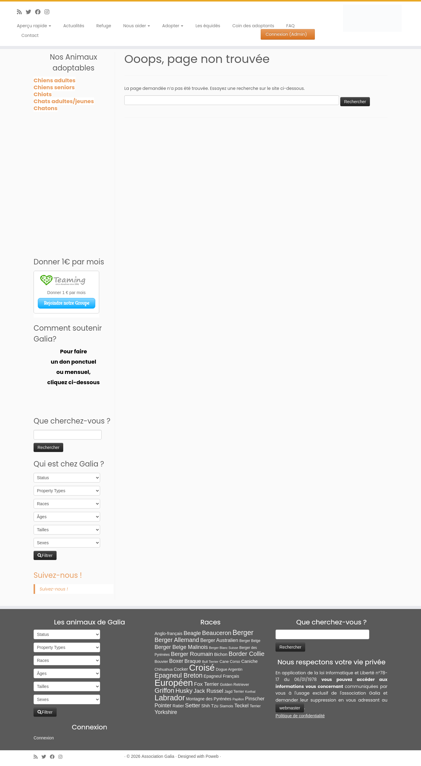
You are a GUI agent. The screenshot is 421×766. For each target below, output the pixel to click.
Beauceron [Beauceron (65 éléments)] (216, 633)
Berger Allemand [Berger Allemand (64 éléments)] (177, 640)
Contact (30, 35)
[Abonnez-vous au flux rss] (21, 12)
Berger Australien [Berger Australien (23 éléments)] (219, 640)
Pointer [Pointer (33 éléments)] (163, 705)
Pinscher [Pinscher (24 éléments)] (254, 699)
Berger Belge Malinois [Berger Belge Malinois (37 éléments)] (181, 647)
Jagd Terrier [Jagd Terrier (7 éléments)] (234, 691)
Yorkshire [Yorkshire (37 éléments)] (166, 712)
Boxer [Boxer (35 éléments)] (176, 661)
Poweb (212, 756)
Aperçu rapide (34, 26)
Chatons (45, 108)
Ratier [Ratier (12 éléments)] (178, 705)
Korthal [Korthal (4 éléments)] (250, 691)
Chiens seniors (54, 87)
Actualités (73, 26)
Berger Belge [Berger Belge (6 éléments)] (249, 641)
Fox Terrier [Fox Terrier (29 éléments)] (206, 684)
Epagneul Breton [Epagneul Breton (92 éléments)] (179, 675)
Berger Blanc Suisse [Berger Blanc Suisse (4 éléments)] (223, 648)
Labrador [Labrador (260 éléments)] (170, 697)
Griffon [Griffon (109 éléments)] (164, 690)
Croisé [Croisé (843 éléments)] (202, 668)
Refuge (103, 26)
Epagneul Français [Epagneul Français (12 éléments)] (221, 676)
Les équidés (207, 26)
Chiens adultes (55, 80)
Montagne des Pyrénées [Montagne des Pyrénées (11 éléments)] (208, 698)
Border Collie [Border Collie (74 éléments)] (247, 653)
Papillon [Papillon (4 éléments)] (238, 699)
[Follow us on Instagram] (48, 12)
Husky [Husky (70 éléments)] (183, 690)
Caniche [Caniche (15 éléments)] (249, 661)
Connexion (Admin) (286, 34)
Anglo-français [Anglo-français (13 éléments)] (168, 633)
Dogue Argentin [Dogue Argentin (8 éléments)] (229, 669)
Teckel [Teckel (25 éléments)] (241, 706)
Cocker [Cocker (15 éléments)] (181, 669)
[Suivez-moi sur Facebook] (39, 12)
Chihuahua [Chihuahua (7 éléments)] (164, 669)
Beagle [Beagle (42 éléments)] (192, 633)
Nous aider (136, 26)
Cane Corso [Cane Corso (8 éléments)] (230, 661)
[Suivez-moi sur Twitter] (30, 12)
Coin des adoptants (253, 26)
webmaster (289, 707)
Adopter (172, 26)
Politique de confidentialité (300, 715)
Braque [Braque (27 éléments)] (192, 661)
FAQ (290, 26)
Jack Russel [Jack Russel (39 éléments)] (208, 691)
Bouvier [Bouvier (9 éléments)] (161, 661)
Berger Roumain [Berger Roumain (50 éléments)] (192, 654)
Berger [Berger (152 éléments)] (243, 633)
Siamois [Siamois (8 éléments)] (226, 706)
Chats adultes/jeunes (64, 101)
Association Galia (158, 756)
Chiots (43, 94)
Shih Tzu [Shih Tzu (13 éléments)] (209, 705)
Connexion (44, 737)
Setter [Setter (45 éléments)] (192, 705)
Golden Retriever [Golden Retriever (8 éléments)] (234, 684)
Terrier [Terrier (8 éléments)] (255, 706)
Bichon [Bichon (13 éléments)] (220, 654)
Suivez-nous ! (58, 575)
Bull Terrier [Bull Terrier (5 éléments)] (210, 661)
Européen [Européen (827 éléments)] (174, 683)
